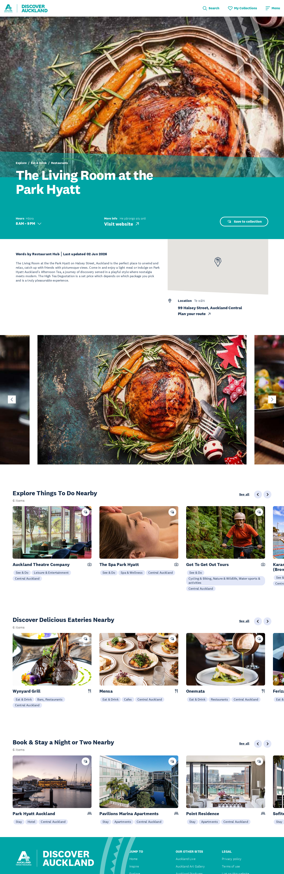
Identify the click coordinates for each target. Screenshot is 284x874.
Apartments (122, 822)
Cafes (128, 699)
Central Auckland (27, 578)
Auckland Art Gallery (190, 866)
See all (244, 494)
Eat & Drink (39, 163)
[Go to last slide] (12, 399)
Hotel (32, 822)
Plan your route (194, 314)
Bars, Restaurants (50, 699)
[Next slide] (272, 399)
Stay (19, 822)
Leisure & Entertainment (51, 573)
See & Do (22, 573)
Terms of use (231, 866)
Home (133, 859)
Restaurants (59, 163)
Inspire (134, 866)
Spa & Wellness (132, 573)
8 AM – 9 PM (28, 223)
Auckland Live (185, 859)
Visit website (122, 223)
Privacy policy (231, 859)
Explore (21, 163)
